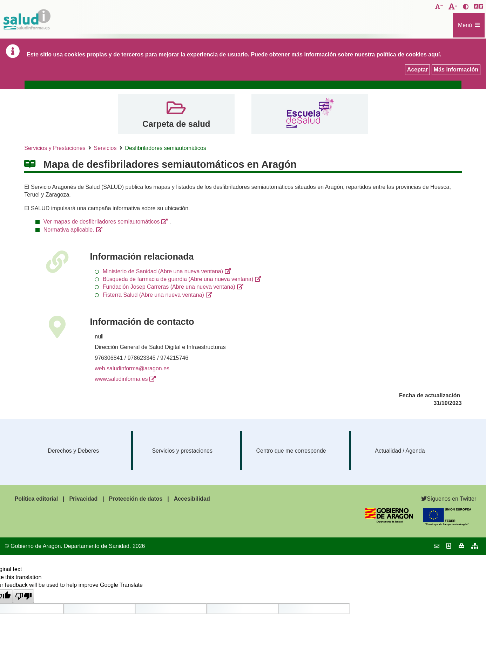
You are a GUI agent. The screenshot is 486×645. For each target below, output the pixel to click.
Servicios (105, 148)
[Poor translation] (23, 596)
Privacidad (83, 499)
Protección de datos (136, 499)
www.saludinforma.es (121, 379)
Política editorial (36, 499)
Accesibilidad (192, 499)
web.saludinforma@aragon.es (132, 368)
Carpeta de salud (176, 124)
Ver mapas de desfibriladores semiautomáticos (101, 222)
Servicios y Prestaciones (54, 148)
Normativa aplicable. (68, 230)
